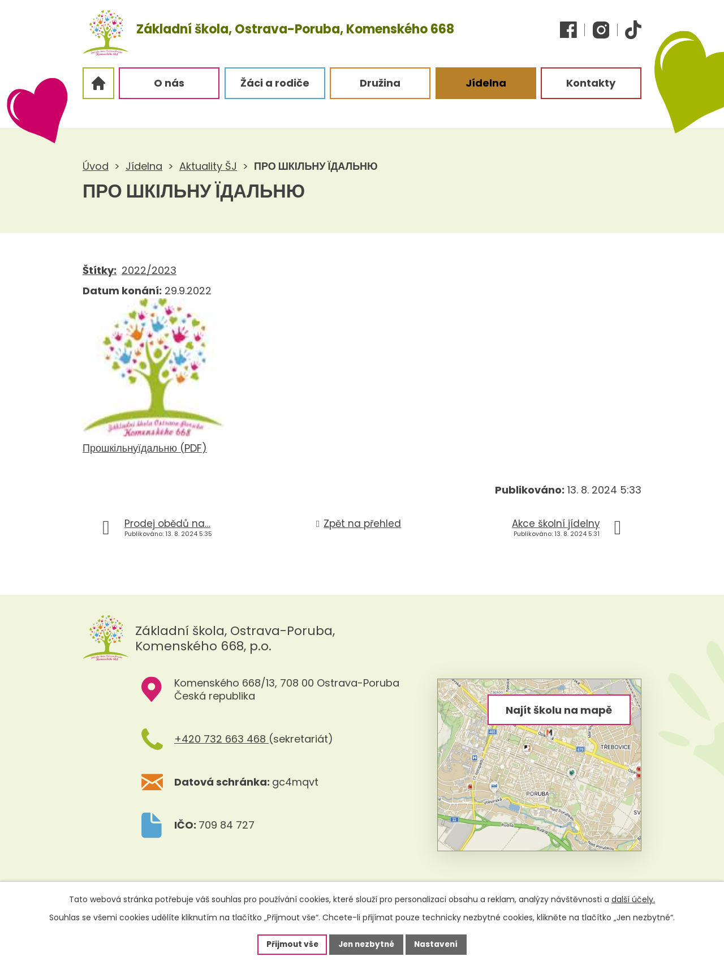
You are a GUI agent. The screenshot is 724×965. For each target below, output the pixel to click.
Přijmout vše (289, 944)
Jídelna (144, 166)
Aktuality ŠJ (208, 166)
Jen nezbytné (366, 944)
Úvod (96, 166)
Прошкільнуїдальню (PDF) (145, 448)
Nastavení (439, 944)
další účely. (633, 898)
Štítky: (100, 270)
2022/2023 (149, 270)
